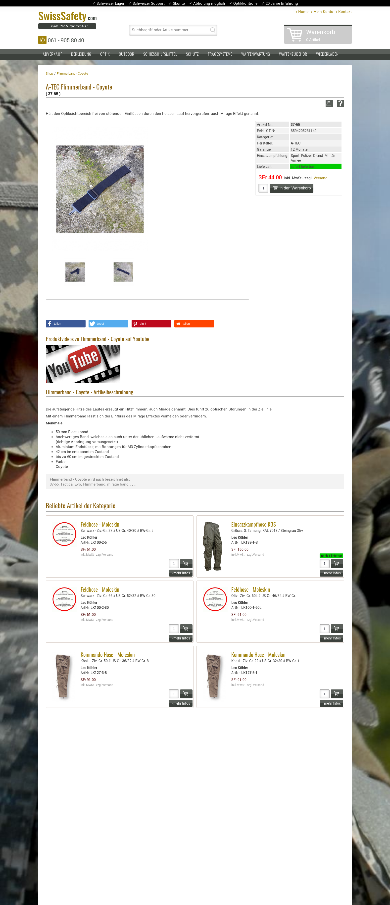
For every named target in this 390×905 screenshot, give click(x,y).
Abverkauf (52, 54)
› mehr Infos (181, 573)
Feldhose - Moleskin (100, 525)
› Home (302, 11)
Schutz (192, 54)
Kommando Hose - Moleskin (108, 655)
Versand (321, 177)
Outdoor (126, 54)
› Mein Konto (322, 11)
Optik (105, 54)
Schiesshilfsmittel (160, 54)
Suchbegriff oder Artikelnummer (160, 30)
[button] (66, 323)
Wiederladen (327, 54)
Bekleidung (81, 54)
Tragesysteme (220, 54)
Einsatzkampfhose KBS (253, 525)
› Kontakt (344, 11)
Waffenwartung (255, 54)
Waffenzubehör (293, 54)
